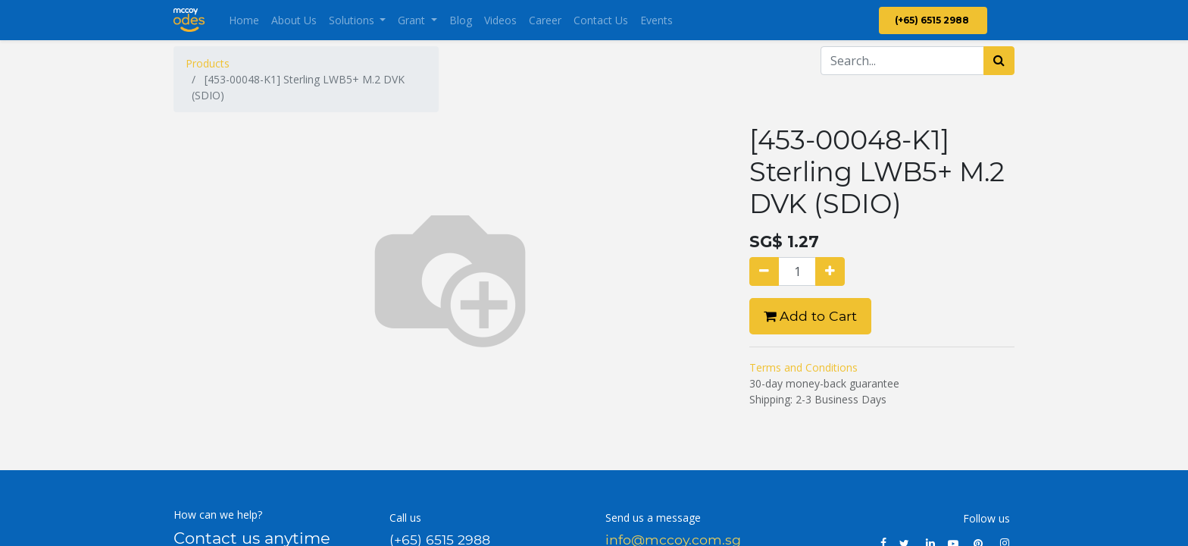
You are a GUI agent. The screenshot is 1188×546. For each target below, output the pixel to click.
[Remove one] (764, 271)
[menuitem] (244, 20)
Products (208, 63)
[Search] (998, 60)
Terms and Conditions (803, 367)
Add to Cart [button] (810, 316)
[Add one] (830, 271)
